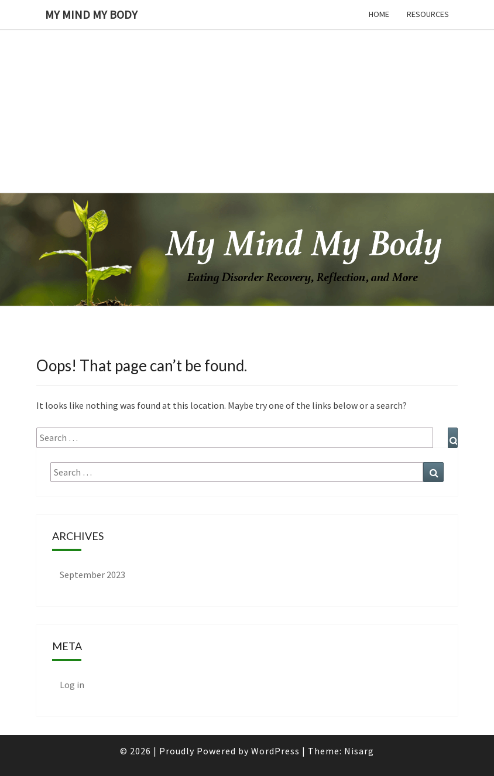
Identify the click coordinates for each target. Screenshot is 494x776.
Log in (72, 684)
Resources (428, 14)
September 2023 (92, 574)
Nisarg (359, 751)
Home (379, 14)
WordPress (275, 751)
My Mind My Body (91, 14)
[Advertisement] (242, 82)
